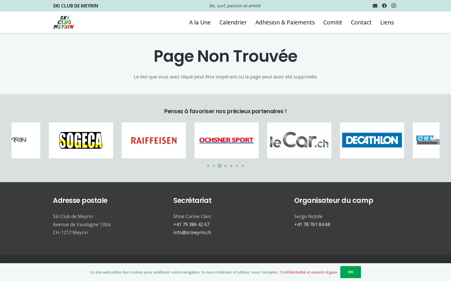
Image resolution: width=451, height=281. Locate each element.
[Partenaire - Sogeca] (85, 140)
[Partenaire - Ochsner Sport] (231, 140)
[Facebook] (384, 5)
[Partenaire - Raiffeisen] (158, 140)
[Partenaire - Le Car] (304, 140)
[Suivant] (21, 140)
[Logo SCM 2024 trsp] (63, 22)
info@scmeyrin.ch (192, 232)
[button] (208, 166)
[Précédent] (15, 140)
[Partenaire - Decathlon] (376, 140)
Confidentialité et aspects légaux (308, 272)
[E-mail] (375, 5)
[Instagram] (393, 5)
